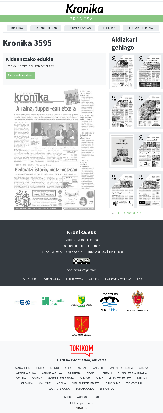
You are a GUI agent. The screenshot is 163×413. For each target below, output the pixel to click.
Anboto (98, 368)
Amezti (82, 368)
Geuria (21, 378)
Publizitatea (74, 279)
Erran (107, 373)
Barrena (74, 373)
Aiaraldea (22, 368)
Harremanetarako (118, 279)
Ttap (96, 396)
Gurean (82, 396)
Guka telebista (120, 378)
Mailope (45, 383)
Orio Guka (112, 383)
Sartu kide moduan (20, 75)
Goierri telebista (61, 378)
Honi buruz (28, 279)
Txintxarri (134, 383)
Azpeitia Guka (26, 373)
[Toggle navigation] (5, 8)
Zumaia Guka (85, 388)
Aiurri (54, 368)
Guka (99, 378)
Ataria (143, 368)
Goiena (37, 378)
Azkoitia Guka (52, 373)
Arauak (94, 279)
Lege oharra (51, 279)
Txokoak (109, 28)
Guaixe (85, 378)
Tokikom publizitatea (81, 403)
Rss (139, 279)
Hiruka (142, 378)
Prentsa (82, 19)
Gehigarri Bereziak (141, 28)
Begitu (91, 373)
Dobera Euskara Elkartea (81, 240)
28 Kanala (107, 388)
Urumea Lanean (80, 28)
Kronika (17, 28)
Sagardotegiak (46, 28)
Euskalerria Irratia (132, 373)
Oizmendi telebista (86, 383)
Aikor (40, 368)
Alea (68, 368)
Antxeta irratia (121, 368)
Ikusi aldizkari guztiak (129, 213)
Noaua (61, 383)
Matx (67, 396)
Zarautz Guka (59, 388)
